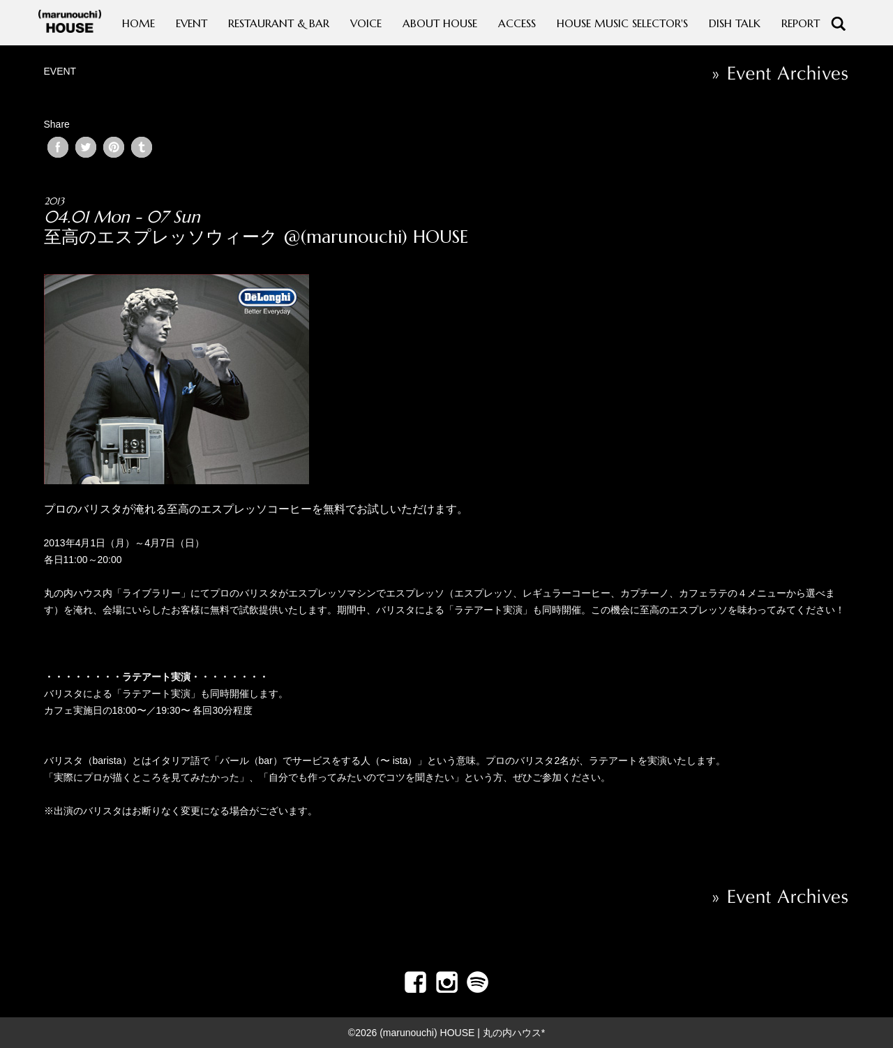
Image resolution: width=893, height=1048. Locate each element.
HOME (138, 23)
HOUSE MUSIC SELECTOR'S (622, 23)
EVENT (191, 23)
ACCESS (517, 23)
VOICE (366, 23)
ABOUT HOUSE (440, 23)
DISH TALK (734, 23)
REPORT (800, 23)
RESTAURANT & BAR (278, 23)
